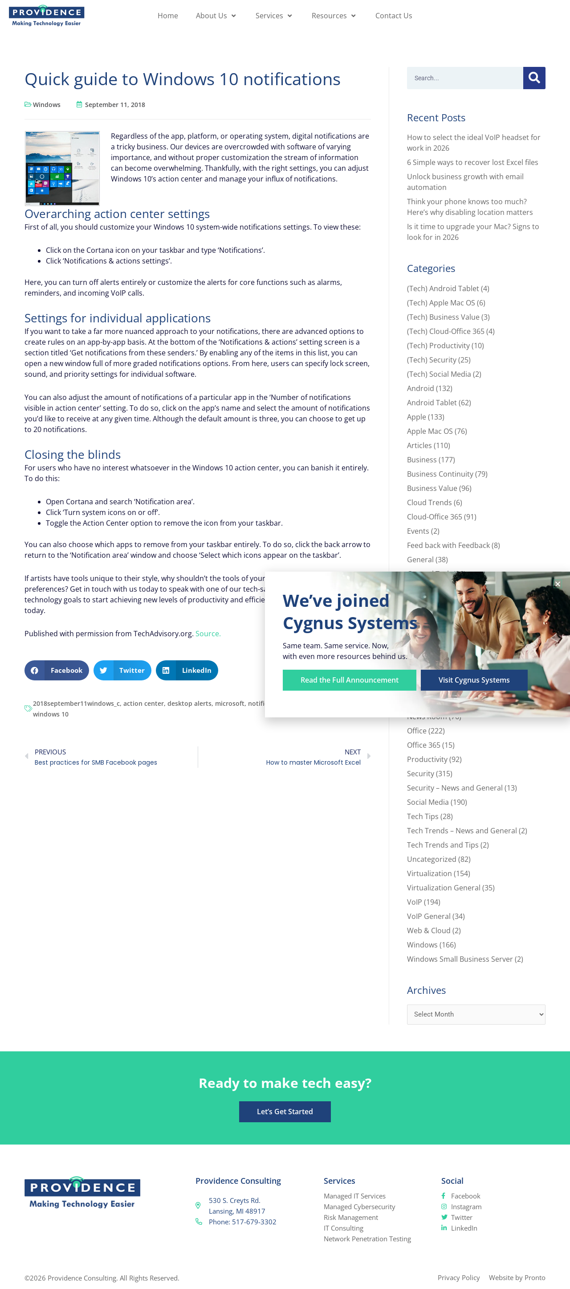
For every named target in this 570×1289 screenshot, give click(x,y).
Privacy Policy (459, 1277)
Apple (416, 417)
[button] (56, 670)
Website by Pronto (517, 1277)
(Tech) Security (431, 360)
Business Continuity (440, 474)
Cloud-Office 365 (434, 517)
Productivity (427, 759)
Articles (419, 445)
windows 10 (51, 714)
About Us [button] (217, 16)
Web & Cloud (429, 930)
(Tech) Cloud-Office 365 (445, 331)
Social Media (428, 802)
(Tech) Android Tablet (443, 288)
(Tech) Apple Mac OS (441, 303)
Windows (47, 104)
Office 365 (423, 745)
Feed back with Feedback (448, 545)
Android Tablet (432, 403)
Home (168, 16)
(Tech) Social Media (439, 374)
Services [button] (275, 16)
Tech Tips (423, 816)
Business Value (432, 488)
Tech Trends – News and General (462, 831)
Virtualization (429, 873)
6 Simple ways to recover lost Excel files (472, 162)
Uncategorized (431, 859)
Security (420, 773)
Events (418, 531)
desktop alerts (189, 703)
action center (143, 703)
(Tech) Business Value (443, 317)
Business (422, 460)
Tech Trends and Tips (443, 845)
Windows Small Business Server (460, 959)
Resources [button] (335, 16)
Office (417, 731)
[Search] (534, 78)
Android (420, 388)
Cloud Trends (429, 502)
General (420, 559)
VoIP (414, 902)
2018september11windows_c (76, 703)
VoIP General (429, 916)
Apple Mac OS (430, 431)
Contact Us (393, 16)
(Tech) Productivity (438, 345)
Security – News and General (455, 788)
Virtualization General (443, 888)
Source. (208, 633)
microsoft (229, 703)
